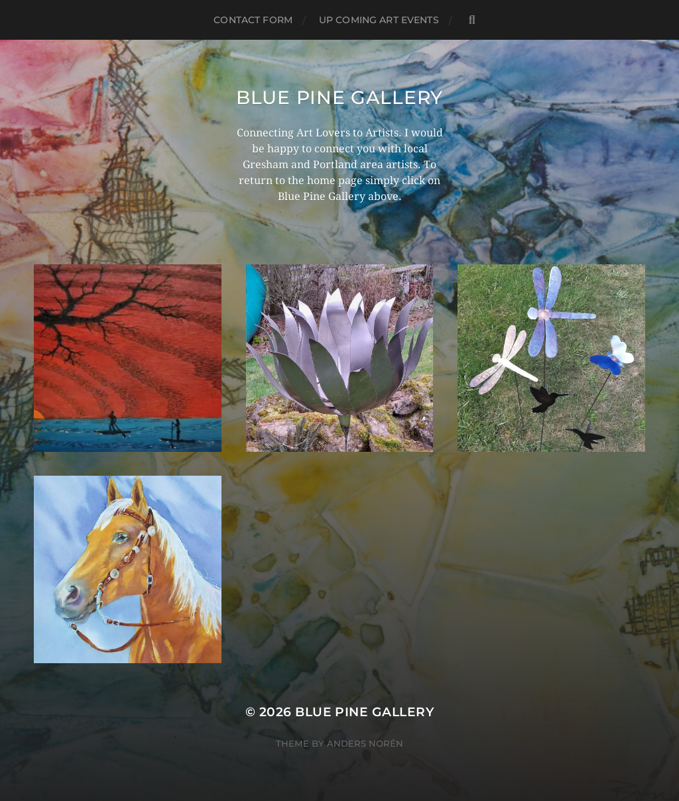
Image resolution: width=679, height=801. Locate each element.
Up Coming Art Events (379, 20)
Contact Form (253, 20)
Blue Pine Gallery (339, 97)
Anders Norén (365, 743)
